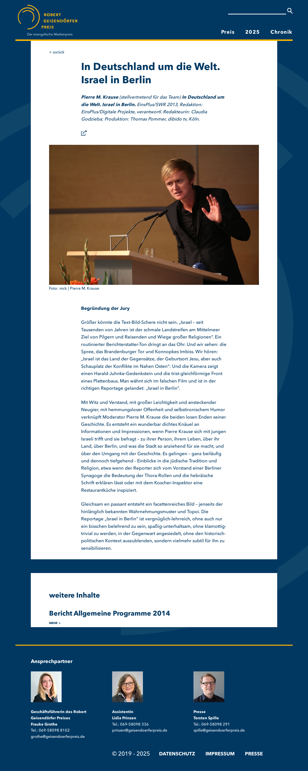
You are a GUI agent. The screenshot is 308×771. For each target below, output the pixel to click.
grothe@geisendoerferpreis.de (58, 737)
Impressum (220, 754)
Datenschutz (177, 754)
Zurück (58, 52)
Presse (254, 754)
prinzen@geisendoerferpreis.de (139, 731)
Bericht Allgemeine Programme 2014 (109, 614)
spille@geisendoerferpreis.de (219, 731)
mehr (53, 623)
